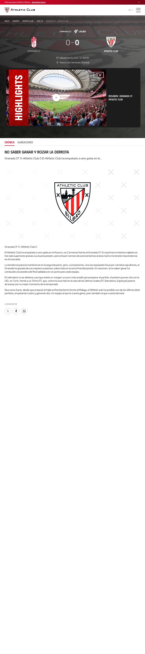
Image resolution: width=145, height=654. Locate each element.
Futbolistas (79, 458)
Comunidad (79, 387)
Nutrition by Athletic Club (87, 600)
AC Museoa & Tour (15, 530)
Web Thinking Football (85, 568)
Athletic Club (28, 21)
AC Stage (9, 602)
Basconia (9, 407)
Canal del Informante (85, 432)
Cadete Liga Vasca (13, 428)
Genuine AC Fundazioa (16, 470)
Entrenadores (81, 477)
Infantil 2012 (11, 440)
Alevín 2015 (10, 465)
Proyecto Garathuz (16, 572)
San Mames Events (14, 540)
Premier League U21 (14, 403)
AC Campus (10, 597)
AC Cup (8, 593)
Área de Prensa (81, 427)
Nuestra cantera (14, 557)
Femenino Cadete (12, 436)
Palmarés (78, 454)
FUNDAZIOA (79, 485)
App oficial (80, 518)
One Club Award (82, 497)
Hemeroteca (11, 373)
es (131, 10)
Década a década (82, 449)
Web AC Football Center (86, 577)
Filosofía (78, 404)
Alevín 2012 (10, 457)
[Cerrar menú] (138, 2)
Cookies (56, 639)
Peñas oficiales (81, 378)
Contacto (79, 510)
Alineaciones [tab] (25, 142)
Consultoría (11, 585)
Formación (10, 582)
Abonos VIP (79, 382)
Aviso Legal (82, 639)
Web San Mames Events (85, 558)
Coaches (9, 589)
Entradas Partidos (15, 487)
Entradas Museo (14, 496)
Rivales (77, 463)
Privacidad (68, 639)
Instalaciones (80, 413)
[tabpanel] (72, 232)
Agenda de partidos (15, 474)
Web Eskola (79, 595)
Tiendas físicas (12, 513)
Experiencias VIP (13, 491)
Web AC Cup (79, 586)
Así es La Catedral (14, 526)
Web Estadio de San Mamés (87, 540)
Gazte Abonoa (81, 368)
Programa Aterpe (83, 502)
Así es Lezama (11, 562)
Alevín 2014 (10, 461)
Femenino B (10, 399)
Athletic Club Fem (14, 390)
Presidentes (79, 472)
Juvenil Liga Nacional (15, 424)
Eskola (8, 607)
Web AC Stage (80, 591)
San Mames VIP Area (15, 535)
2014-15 (40, 21)
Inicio (7, 21)
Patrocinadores (82, 418)
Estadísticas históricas (86, 468)
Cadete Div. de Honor (15, 432)
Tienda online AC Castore (18, 509)
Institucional (80, 399)
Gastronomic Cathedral (18, 544)
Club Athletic (80, 373)
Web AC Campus (81, 581)
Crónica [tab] (9, 142)
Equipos (16, 21)
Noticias (9, 364)
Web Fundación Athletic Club (88, 563)
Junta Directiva (81, 409)
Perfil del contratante (85, 436)
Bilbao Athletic (12, 395)
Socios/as (78, 364)
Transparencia (81, 423)
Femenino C (10, 411)
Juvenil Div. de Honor (15, 420)
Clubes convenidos (14, 568)
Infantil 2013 (11, 449)
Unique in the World (84, 531)
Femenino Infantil (13, 453)
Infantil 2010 (11, 445)
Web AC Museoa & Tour (85, 544)
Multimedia (10, 368)
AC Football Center (15, 577)
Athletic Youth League (15, 416)
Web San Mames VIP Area (86, 549)
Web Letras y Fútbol (84, 572)
